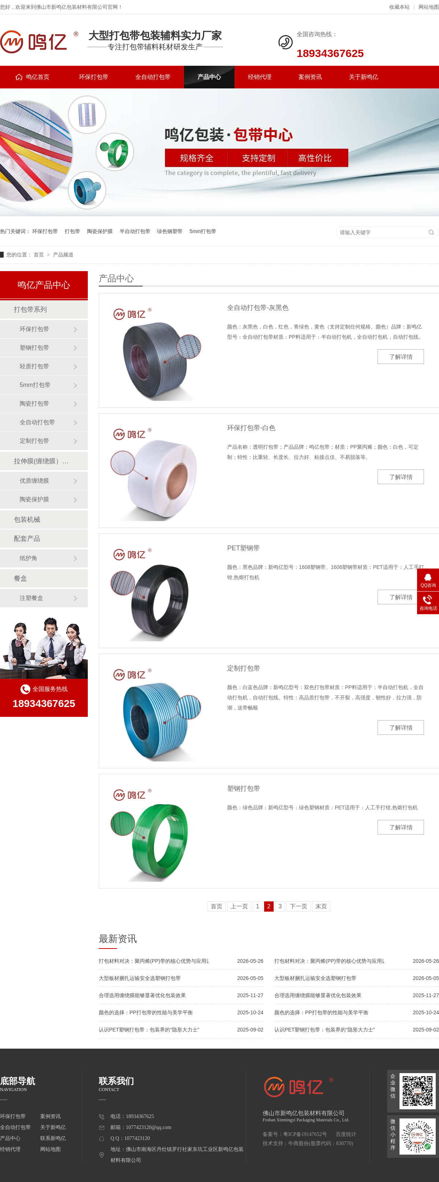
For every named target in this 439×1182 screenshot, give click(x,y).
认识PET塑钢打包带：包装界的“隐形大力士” (149, 1030)
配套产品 (27, 538)
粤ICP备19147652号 (305, 1134)
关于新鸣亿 (363, 77)
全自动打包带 (152, 77)
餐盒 (20, 578)
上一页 (239, 906)
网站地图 (429, 7)
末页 (321, 906)
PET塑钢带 (243, 548)
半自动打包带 (135, 231)
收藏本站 (399, 7)
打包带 (72, 231)
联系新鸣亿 (53, 1138)
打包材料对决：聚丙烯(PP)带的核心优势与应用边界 (154, 961)
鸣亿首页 (32, 77)
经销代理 (259, 77)
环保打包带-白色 (251, 428)
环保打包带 (93, 77)
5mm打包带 (203, 231)
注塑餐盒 (31, 598)
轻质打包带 (34, 366)
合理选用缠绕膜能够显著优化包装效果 (142, 995)
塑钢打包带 (243, 788)
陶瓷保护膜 (100, 231)
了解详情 (401, 357)
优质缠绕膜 (34, 481)
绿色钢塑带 (170, 231)
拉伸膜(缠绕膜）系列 (43, 461)
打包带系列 (30, 309)
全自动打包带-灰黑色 (258, 307)
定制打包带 (243, 668)
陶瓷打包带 (34, 403)
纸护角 (28, 558)
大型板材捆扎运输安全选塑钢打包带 (140, 978)
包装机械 (27, 519)
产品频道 (63, 255)
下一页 (298, 906)
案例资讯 (310, 77)
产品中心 (209, 77)
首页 (39, 255)
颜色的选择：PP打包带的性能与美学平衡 (146, 1012)
